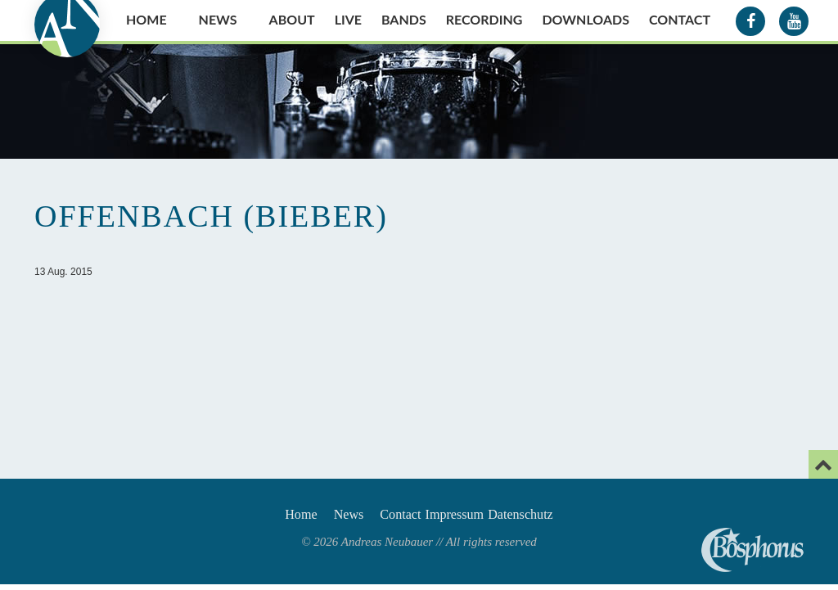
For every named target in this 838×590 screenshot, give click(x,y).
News (218, 19)
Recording (484, 19)
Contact (679, 19)
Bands (403, 19)
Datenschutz (554, 517)
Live (348, 19)
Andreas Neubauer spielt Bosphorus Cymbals (752, 550)
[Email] (823, 464)
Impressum (469, 517)
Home (146, 19)
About (292, 19)
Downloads (585, 19)
